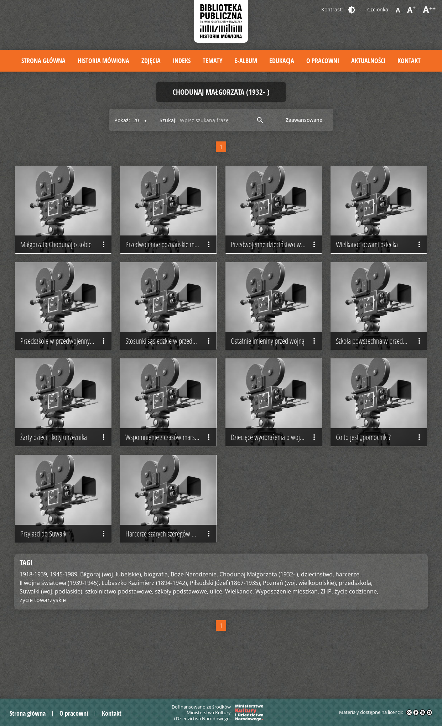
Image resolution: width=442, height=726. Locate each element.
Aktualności (368, 60)
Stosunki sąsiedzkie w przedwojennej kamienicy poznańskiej (171, 358)
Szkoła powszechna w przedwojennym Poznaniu (381, 358)
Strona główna (43, 60)
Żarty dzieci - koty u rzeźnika (64, 463)
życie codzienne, (356, 627)
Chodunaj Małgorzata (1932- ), (259, 609)
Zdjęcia (151, 60)
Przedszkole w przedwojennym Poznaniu (65, 358)
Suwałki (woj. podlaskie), (52, 627)
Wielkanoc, (239, 627)
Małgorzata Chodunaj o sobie (64, 253)
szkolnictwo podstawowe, (119, 627)
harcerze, (348, 609)
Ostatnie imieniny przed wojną (274, 358)
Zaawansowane (304, 119)
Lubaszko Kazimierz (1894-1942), (145, 618)
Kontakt (409, 60)
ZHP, (327, 627)
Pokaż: (122, 120)
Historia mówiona (103, 60)
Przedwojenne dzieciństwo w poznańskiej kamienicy (276, 253)
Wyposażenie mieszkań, (287, 627)
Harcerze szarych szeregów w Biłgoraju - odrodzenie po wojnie (171, 569)
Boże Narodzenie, (194, 609)
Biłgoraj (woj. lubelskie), (111, 609)
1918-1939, (34, 609)
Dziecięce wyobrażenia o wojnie (274, 463)
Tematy (212, 60)
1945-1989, (64, 609)
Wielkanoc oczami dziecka (379, 253)
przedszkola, (356, 618)
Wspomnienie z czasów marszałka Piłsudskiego (171, 463)
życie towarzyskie (43, 635)
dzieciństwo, (317, 609)
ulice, (217, 627)
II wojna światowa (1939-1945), (60, 618)
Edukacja (281, 60)
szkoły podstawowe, (181, 627)
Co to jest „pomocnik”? (379, 463)
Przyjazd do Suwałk (64, 569)
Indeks (182, 60)
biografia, (156, 609)
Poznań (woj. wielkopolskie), (300, 618)
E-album (245, 60)
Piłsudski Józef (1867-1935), (225, 618)
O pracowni (322, 60)
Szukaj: (168, 120)
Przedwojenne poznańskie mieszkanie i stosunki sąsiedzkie (171, 253)
